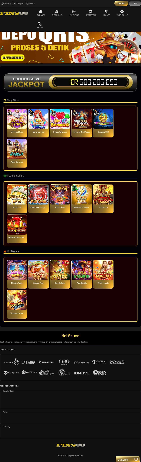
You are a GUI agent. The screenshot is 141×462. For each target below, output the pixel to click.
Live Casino (74, 13)
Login (135, 3)
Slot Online (57, 13)
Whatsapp (6, 4)
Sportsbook (91, 13)
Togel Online (122, 13)
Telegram (18, 4)
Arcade (106, 13)
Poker (40, 25)
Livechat (30, 4)
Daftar (121, 3)
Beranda (41, 13)
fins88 (65, 456)
